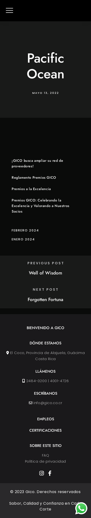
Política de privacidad (45, 461)
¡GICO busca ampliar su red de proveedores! (37, 163)
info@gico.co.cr (47, 402)
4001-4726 (59, 380)
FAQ (45, 455)
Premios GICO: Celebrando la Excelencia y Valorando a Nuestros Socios (40, 206)
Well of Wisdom (45, 272)
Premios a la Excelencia (31, 188)
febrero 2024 (25, 230)
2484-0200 (36, 380)
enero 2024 (23, 239)
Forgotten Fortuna (45, 299)
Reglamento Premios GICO (34, 177)
